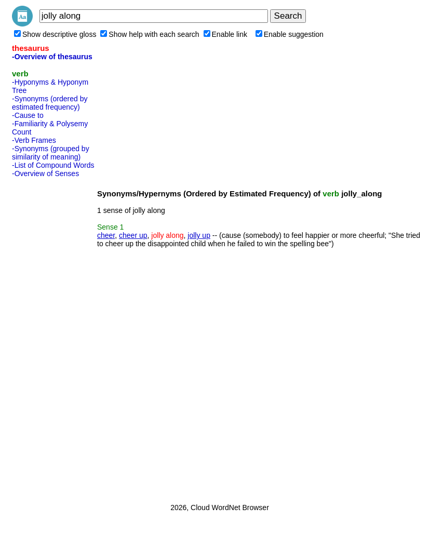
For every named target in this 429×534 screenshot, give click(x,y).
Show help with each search (149, 34)
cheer (106, 235)
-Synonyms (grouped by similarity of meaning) (50, 152)
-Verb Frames (34, 140)
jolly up (198, 235)
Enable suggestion (290, 34)
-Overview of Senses (45, 173)
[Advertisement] (53, 337)
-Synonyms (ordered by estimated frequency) (50, 103)
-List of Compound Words (53, 165)
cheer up (133, 235)
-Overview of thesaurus (52, 56)
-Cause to (28, 115)
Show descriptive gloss (55, 34)
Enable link (226, 34)
